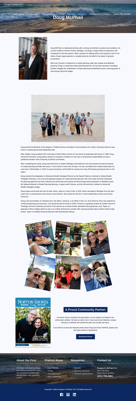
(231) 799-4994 (105, 376)
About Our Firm (26, 360)
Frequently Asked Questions (83, 374)
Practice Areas (54, 360)
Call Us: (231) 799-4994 (122, 14)
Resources (77, 360)
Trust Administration (54, 374)
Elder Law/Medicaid (54, 377)
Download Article (85, 337)
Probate (50, 371)
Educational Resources (82, 371)
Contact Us (104, 360)
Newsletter (77, 368)
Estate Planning (53, 368)
